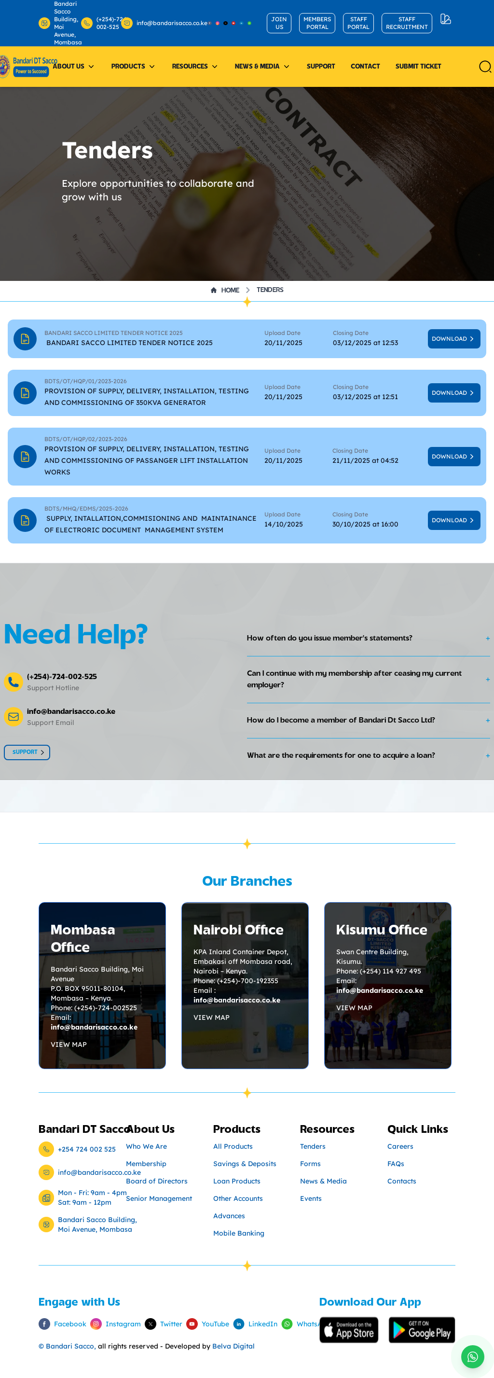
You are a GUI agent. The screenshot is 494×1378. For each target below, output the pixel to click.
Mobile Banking (238, 1233)
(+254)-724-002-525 (99, 22)
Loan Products (237, 1181)
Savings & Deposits (244, 1163)
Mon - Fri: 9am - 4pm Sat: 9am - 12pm (92, 1197)
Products (134, 66)
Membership (146, 1163)
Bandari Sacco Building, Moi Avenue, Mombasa (58, 23)
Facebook (57, 1324)
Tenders (270, 290)
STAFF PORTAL (358, 22)
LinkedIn (249, 1324)
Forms (310, 1163)
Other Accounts (238, 1198)
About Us (74, 66)
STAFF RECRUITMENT (407, 22)
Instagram (109, 1324)
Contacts (401, 1181)
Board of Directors (157, 1181)
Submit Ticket (418, 66)
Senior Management (159, 1198)
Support (321, 66)
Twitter (158, 1324)
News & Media (263, 66)
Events (311, 1198)
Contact (365, 66)
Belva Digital (233, 1346)
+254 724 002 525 (87, 1149)
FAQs (395, 1163)
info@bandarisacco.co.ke (158, 23)
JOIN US (279, 22)
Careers (400, 1146)
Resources (196, 66)
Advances (229, 1215)
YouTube (202, 1324)
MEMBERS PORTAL (317, 22)
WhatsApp (300, 1324)
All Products (233, 1146)
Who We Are (146, 1146)
